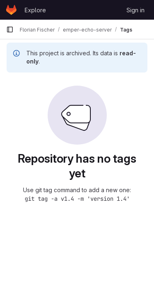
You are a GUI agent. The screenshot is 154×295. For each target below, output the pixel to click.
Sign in (135, 10)
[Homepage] (11, 9)
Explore (35, 10)
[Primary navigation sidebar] (9, 29)
